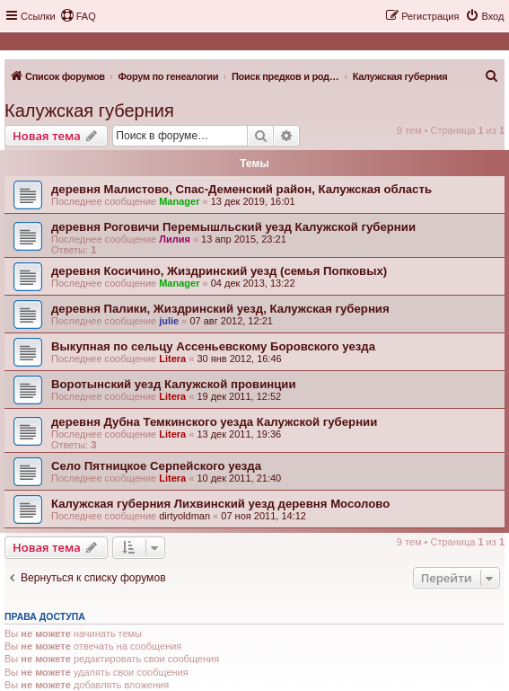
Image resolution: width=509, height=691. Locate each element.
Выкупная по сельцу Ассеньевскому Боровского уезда (213, 346)
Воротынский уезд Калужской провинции (173, 384)
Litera (172, 358)
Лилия (174, 239)
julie (169, 320)
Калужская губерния (89, 110)
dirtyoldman (184, 515)
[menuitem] (78, 16)
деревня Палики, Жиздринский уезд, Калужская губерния (220, 308)
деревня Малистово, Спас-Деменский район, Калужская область (241, 189)
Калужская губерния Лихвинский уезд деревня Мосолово (220, 503)
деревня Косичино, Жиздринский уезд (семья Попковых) (219, 271)
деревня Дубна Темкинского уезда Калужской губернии (214, 422)
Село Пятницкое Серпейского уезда (156, 466)
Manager (179, 201)
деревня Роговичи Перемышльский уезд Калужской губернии (233, 227)
